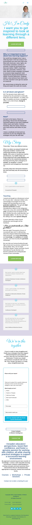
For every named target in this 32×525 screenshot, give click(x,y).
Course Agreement (16, 502)
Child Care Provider (10, 395)
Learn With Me (16, 44)
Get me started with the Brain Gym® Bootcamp (16, 418)
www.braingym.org (16, 518)
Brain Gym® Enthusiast (11, 397)
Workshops (16, 475)
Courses (5, 475)
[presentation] (15, 377)
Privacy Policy (8, 504)
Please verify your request (11, 373)
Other (7, 399)
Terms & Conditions (17, 504)
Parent (7, 390)
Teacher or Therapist (10, 393)
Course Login (8, 502)
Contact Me (16, 438)
